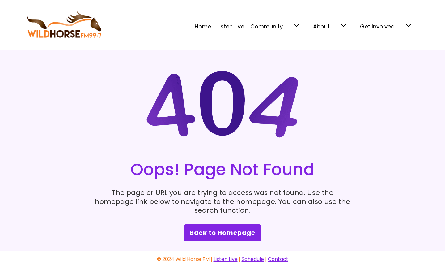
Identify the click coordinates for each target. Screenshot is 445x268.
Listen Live (230, 26)
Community (266, 26)
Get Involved (377, 26)
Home (203, 26)
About (321, 26)
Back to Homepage (222, 232)
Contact (278, 259)
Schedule (253, 259)
